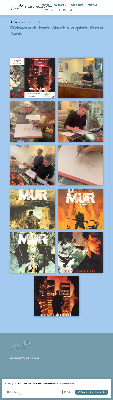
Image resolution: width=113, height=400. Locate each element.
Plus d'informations (66, 383)
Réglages (13, 392)
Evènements (20, 22)
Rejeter (69, 392)
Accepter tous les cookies (92, 392)
